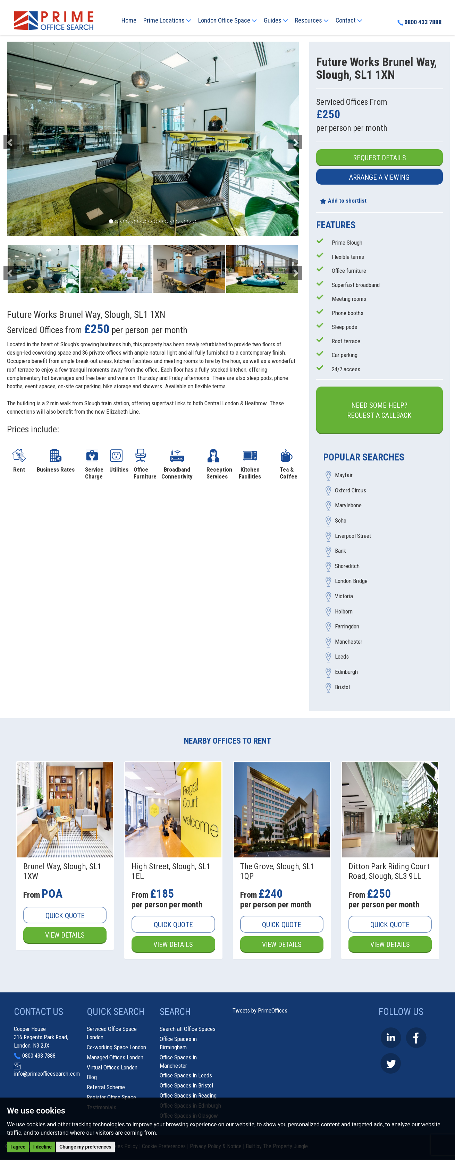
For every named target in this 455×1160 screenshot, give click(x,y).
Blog (92, 1077)
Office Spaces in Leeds (186, 1075)
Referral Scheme (106, 1087)
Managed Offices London (115, 1057)
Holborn (344, 611)
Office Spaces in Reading (188, 1095)
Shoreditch (347, 565)
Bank (340, 551)
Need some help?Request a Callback (379, 410)
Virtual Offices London (112, 1067)
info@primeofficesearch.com (47, 1073)
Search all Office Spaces (188, 1029)
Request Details (379, 158)
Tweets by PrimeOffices (260, 1010)
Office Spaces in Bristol (186, 1085)
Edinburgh (346, 671)
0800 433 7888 (419, 22)
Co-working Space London (116, 1047)
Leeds (342, 656)
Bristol (342, 687)
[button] (29, 139)
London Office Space (227, 20)
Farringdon (347, 626)
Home (128, 20)
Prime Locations (167, 20)
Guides (276, 20)
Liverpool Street (353, 535)
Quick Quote (65, 916)
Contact (349, 20)
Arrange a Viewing (379, 177)
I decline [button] (42, 1147)
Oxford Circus (350, 490)
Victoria (344, 596)
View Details (64, 935)
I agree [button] (17, 1147)
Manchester (348, 641)
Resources (312, 20)
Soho (340, 520)
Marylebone (348, 505)
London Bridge (351, 581)
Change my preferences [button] (85, 1147)
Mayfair (344, 475)
